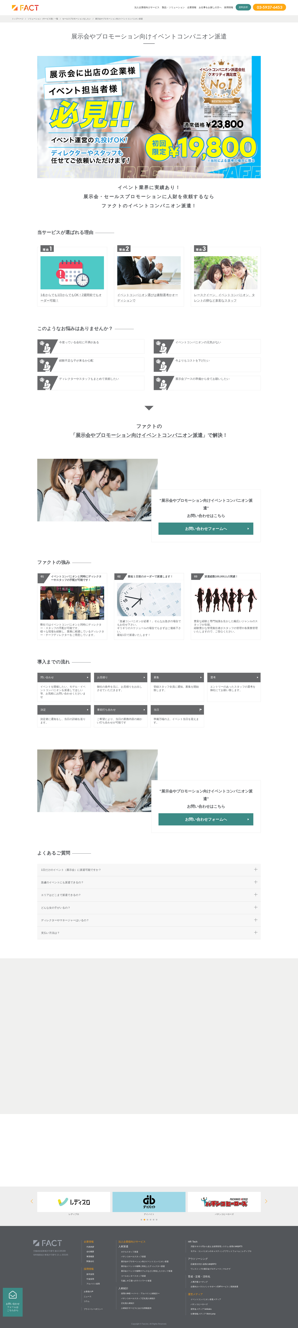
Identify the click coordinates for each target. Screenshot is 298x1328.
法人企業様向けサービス (146, 7)
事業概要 (90, 1256)
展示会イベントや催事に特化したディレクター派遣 (143, 1266)
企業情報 (191, 7)
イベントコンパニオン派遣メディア (206, 1299)
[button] (141, 1219)
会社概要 (90, 1252)
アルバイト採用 (93, 1284)
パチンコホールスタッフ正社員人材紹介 (138, 1298)
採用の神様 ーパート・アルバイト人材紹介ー (140, 1293)
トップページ (17, 19)
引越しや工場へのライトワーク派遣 (136, 1281)
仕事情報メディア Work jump (203, 1314)
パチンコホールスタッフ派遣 (133, 1256)
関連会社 (90, 1261)
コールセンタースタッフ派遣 (133, 1276)
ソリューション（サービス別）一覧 (43, 19)
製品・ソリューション (173, 7)
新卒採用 (90, 1274)
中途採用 (90, 1279)
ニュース (87, 1296)
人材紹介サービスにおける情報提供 (136, 1308)
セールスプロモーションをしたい (76, 19)
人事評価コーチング (199, 1282)
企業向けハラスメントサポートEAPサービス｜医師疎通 (214, 1287)
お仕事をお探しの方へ (210, 7)
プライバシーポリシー (93, 1309)
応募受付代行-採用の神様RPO (203, 1264)
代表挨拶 (90, 1247)
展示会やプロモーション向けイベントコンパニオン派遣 (145, 1261)
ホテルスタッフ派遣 (129, 1252)
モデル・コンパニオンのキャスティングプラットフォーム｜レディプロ (221, 1251)
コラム (87, 1301)
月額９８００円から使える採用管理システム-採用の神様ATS (216, 1246)
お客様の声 (88, 1291)
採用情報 (228, 7)
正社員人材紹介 (127, 1303)
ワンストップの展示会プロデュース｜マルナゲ (211, 1269)
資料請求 (243, 7)
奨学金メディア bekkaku (201, 1309)
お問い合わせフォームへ (206, 529)
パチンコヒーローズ (199, 1304)
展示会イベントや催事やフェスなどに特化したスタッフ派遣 (146, 1271)
